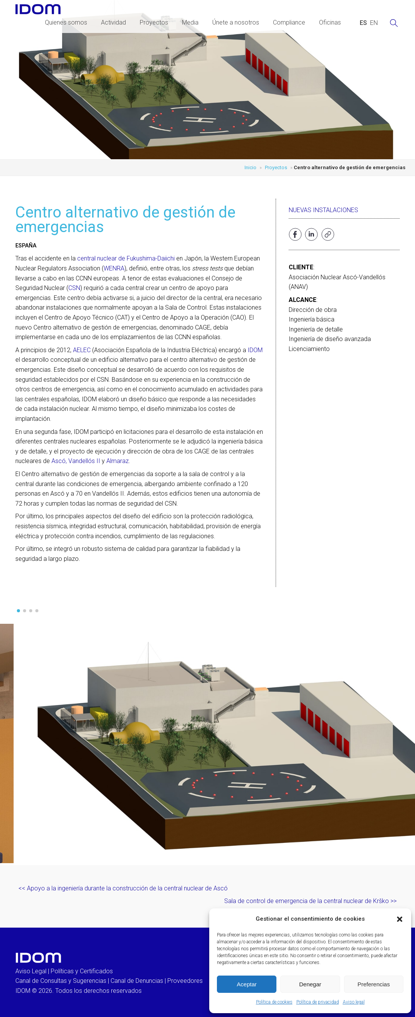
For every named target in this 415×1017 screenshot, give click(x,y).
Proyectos (154, 22)
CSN (74, 288)
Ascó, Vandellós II (75, 461)
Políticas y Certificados (82, 971)
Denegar (310, 984)
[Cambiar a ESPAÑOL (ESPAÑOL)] (363, 23)
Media (190, 22)
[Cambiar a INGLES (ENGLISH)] (374, 23)
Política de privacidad (317, 1002)
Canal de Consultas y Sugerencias (60, 980)
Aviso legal (354, 1002)
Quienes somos (66, 22)
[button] (399, 919)
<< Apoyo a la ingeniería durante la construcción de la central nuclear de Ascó (123, 888)
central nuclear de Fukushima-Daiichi (126, 258)
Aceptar (247, 984)
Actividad (113, 22)
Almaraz (117, 461)
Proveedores (185, 980)
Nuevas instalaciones (323, 210)
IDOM (255, 350)
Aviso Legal (30, 971)
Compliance (289, 22)
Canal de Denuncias (137, 980)
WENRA (114, 268)
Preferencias (373, 984)
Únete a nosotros (235, 22)
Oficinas (330, 22)
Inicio (250, 167)
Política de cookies (274, 1002)
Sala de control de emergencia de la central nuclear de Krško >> (310, 901)
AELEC (82, 350)
